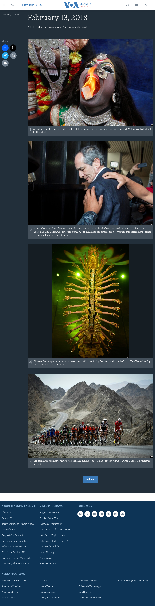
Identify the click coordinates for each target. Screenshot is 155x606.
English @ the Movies (50, 518)
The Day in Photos (30, 5)
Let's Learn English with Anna (55, 530)
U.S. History (85, 592)
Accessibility (8, 530)
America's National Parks (15, 581)
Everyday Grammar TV (51, 524)
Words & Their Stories (90, 598)
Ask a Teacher (47, 586)
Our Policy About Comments (16, 563)
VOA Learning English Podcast (132, 581)
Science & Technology (90, 586)
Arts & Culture (9, 598)
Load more (90, 479)
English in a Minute (49, 513)
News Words (46, 558)
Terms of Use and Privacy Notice (18, 524)
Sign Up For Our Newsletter (16, 541)
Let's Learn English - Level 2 (54, 541)
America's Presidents (12, 586)
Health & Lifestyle (88, 581)
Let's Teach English (49, 546)
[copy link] (13, 55)
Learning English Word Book (16, 558)
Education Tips (47, 592)
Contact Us (7, 518)
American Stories (11, 592)
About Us (6, 513)
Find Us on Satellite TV (13, 552)
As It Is (43, 581)
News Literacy (47, 552)
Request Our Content (12, 535)
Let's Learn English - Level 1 (54, 535)
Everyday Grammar (50, 598)
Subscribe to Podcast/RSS (15, 546)
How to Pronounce (49, 563)
